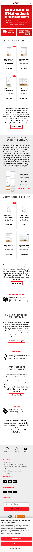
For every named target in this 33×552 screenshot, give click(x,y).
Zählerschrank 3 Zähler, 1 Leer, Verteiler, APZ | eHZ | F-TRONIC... (8, 246)
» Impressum (6, 462)
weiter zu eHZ (16, 283)
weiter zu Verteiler (16, 395)
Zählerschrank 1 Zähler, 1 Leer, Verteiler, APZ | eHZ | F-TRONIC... (8, 216)
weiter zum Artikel (24, 188)
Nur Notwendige (16, 544)
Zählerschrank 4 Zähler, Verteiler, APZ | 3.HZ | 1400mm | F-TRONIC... (9, 89)
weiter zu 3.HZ (16, 127)
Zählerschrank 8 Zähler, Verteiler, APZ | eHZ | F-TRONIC (24, 246)
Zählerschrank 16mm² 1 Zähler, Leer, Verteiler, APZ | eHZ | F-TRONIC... (24, 216)
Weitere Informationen (16, 548)
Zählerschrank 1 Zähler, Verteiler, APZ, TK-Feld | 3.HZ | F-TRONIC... (24, 59)
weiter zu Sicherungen (16, 341)
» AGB (4, 469)
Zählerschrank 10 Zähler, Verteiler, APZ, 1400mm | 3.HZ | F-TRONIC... (24, 89)
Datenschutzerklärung (7, 535)
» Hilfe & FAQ (6, 473)
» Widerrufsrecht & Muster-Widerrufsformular (15, 467)
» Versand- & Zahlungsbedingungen (13, 464)
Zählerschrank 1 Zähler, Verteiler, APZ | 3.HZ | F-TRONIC (9, 59)
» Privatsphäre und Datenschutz (12, 471)
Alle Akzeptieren (16, 538)
